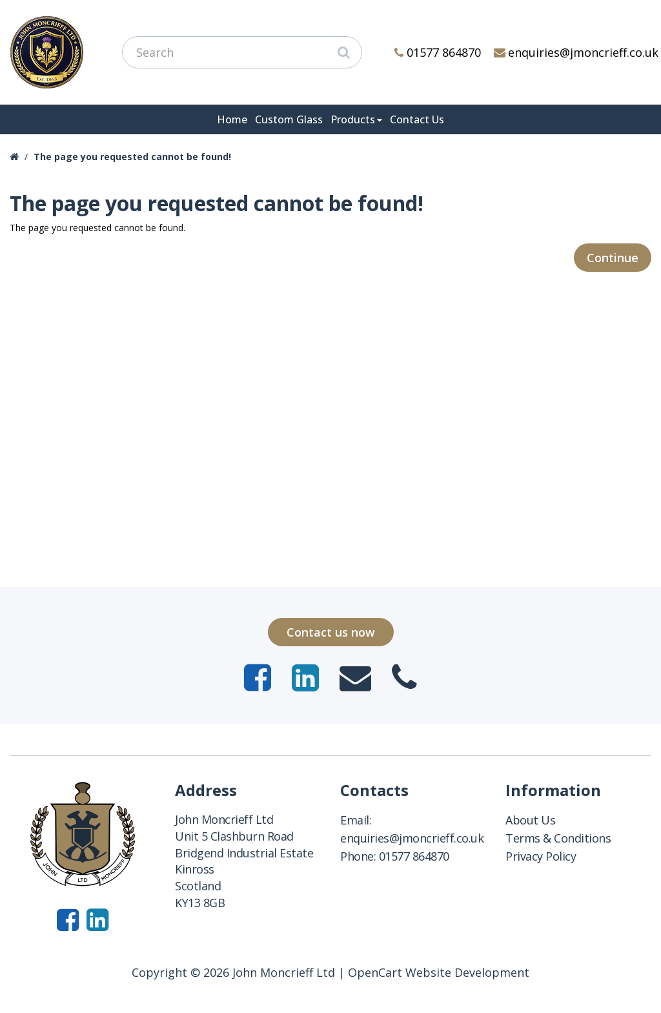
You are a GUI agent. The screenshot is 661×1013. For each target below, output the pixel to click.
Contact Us (417, 119)
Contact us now (331, 632)
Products (352, 119)
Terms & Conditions (558, 838)
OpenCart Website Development (438, 972)
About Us (530, 820)
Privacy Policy (540, 856)
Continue (612, 257)
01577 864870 (437, 52)
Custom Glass (289, 119)
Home (232, 119)
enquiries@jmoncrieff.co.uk (576, 52)
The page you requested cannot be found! (132, 156)
